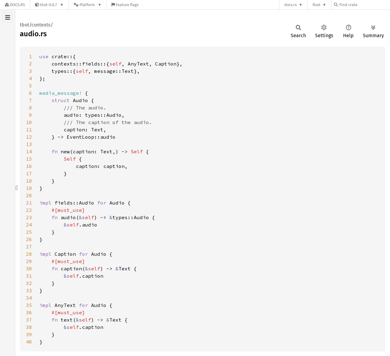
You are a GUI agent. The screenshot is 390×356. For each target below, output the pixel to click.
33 (29, 290)
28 (29, 254)
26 (29, 239)
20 (29, 195)
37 (29, 320)
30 (29, 268)
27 (29, 247)
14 (29, 151)
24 (29, 225)
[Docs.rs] (15, 4)
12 (29, 137)
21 (29, 203)
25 (29, 232)
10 (29, 122)
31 (29, 276)
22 (29, 210)
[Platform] (87, 4)
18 (29, 181)
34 (29, 298)
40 (29, 342)
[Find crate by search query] (364, 4)
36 (29, 312)
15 (29, 159)
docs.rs (290, 4)
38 (29, 327)
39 (29, 334)
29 (29, 261)
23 (29, 217)
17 (29, 173)
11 (29, 129)
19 (29, 188)
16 (29, 166)
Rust (317, 4)
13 (29, 144)
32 (29, 283)
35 (29, 305)
